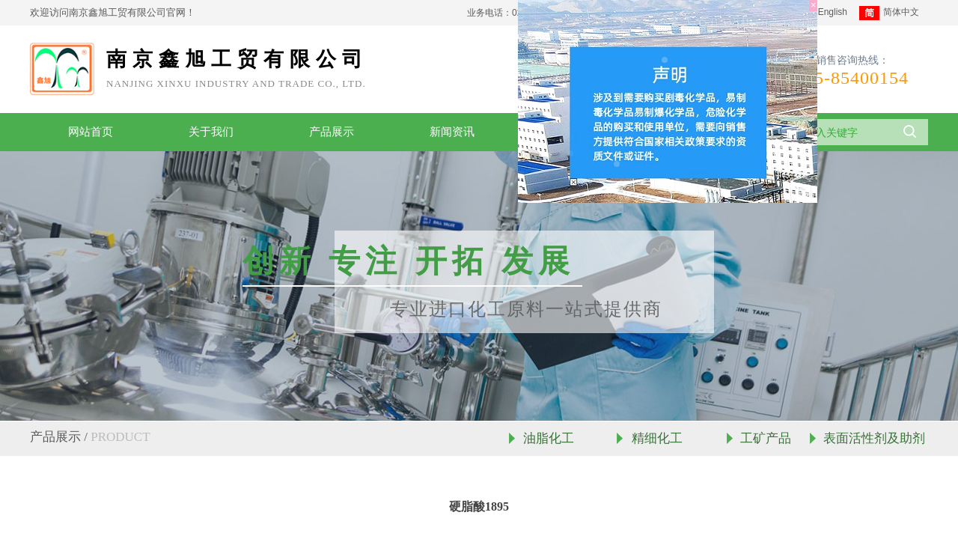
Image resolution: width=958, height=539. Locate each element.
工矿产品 (765, 438)
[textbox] (839, 133)
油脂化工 (548, 438)
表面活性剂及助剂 (873, 438)
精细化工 (657, 438)
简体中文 (889, 13)
